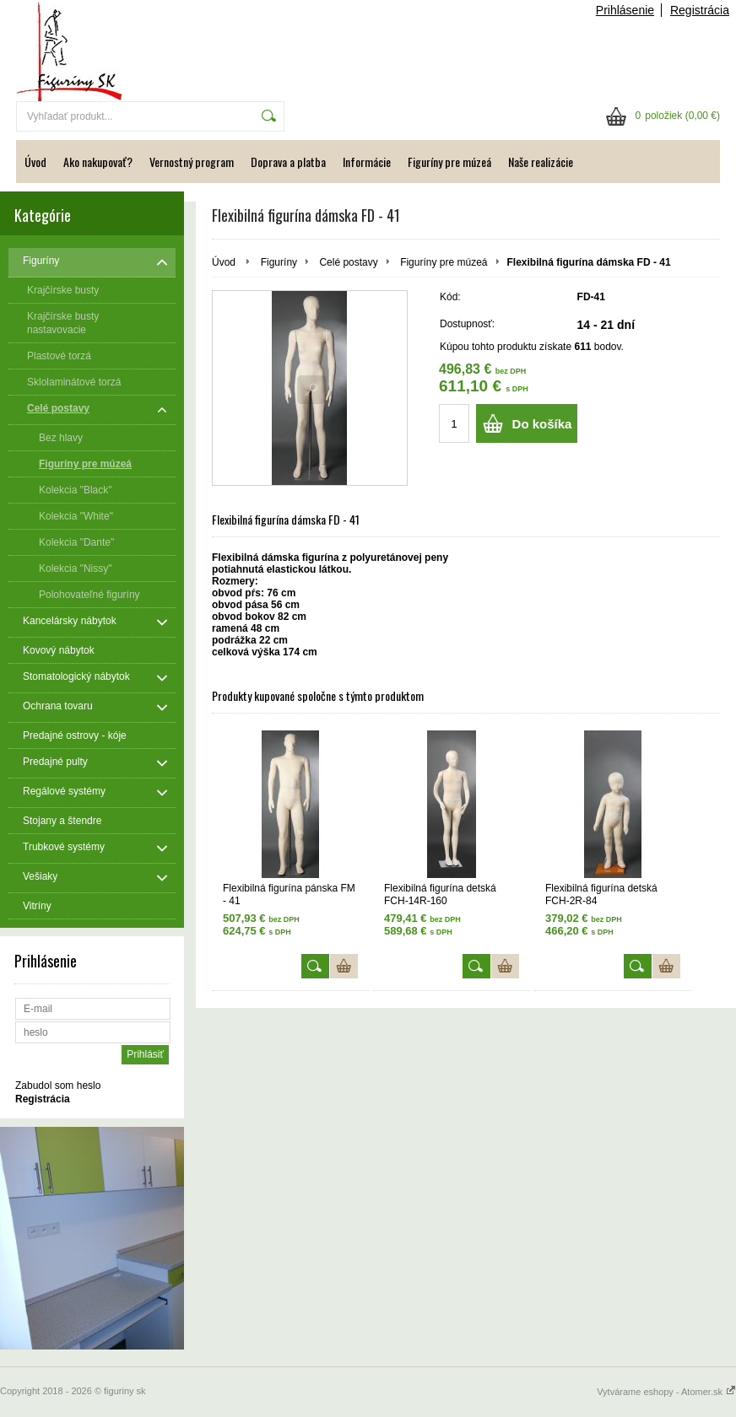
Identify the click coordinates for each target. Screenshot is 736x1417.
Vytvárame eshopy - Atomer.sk (666, 1392)
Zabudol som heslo (57, 1085)
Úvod (35, 161)
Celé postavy (348, 262)
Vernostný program (191, 161)
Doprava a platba (288, 161)
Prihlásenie (625, 10)
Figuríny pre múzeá (449, 161)
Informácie (367, 161)
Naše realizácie (540, 161)
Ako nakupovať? (98, 161)
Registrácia (699, 10)
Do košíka (542, 424)
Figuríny (279, 262)
